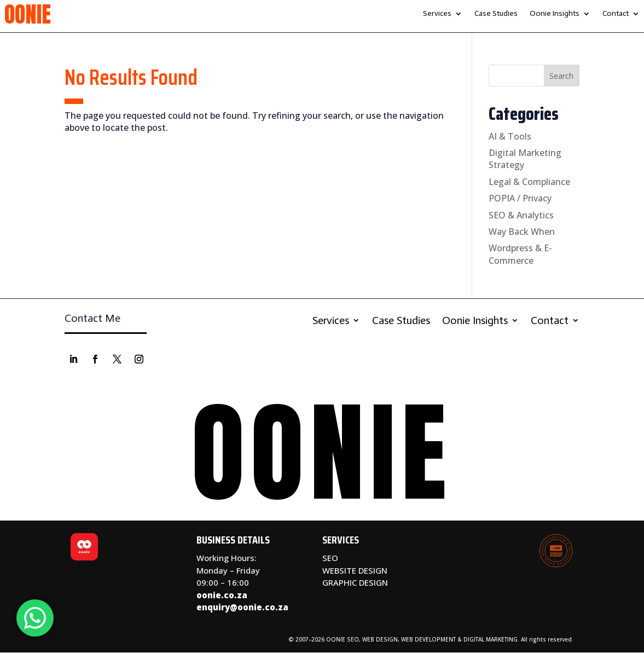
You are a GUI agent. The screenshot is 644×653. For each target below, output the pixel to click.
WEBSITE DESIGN (354, 570)
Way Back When (522, 232)
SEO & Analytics (521, 215)
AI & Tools (510, 136)
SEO (330, 557)
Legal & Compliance (529, 182)
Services (437, 14)
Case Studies (496, 14)
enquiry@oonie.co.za (242, 607)
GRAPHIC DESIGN (355, 582)
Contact (615, 14)
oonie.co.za (221, 595)
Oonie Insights (554, 14)
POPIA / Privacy (520, 198)
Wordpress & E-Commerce (520, 254)
